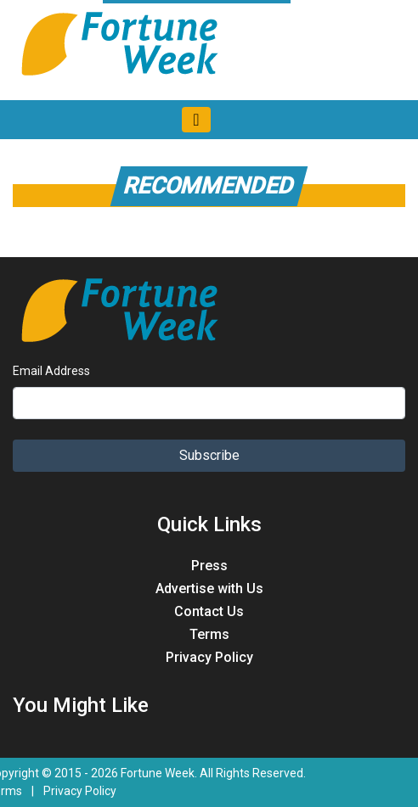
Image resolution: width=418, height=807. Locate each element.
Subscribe (209, 455)
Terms (209, 634)
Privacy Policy (209, 657)
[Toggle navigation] (196, 119)
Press (209, 566)
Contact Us (209, 611)
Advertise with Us (209, 588)
